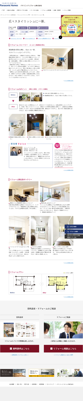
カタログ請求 (71, 226)
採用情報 (41, 384)
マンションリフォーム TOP (23, 15)
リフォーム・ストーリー (16, 38)
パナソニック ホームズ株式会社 (64, 384)
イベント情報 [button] (67, 10)
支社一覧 (19, 384)
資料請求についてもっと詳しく (20, 355)
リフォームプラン (58, 38)
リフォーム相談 (72, 231)
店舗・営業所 (57, 10)
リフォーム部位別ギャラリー (44, 38)
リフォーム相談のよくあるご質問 (64, 355)
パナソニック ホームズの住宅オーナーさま (73, 236)
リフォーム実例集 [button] (46, 10)
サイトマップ (50, 384)
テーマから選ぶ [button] (35, 10)
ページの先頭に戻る (68, 80)
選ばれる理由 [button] (11, 10)
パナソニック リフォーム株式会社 (8, 15)
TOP (3, 10)
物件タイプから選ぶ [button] (22, 10)
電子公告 (26, 384)
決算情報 (34, 384)
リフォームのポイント (30, 38)
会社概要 (11, 384)
